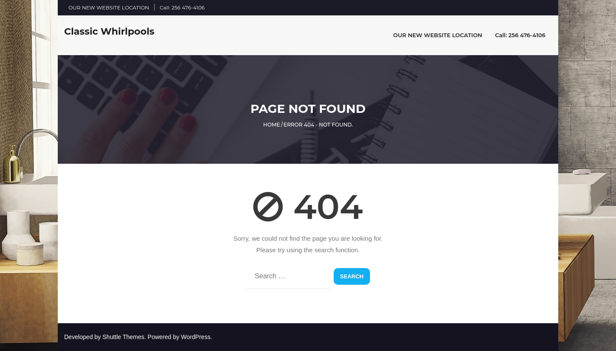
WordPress (195, 336)
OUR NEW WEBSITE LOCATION (108, 7)
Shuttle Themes (124, 336)
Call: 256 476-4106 (182, 7)
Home (271, 124)
